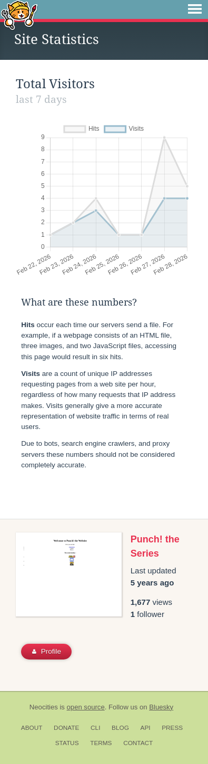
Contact (138, 743)
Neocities (43, 707)
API (146, 727)
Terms (101, 743)
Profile (46, 651)
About (32, 727)
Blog (120, 727)
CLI (95, 727)
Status (67, 743)
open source (86, 707)
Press (172, 727)
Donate (66, 727)
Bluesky (161, 707)
